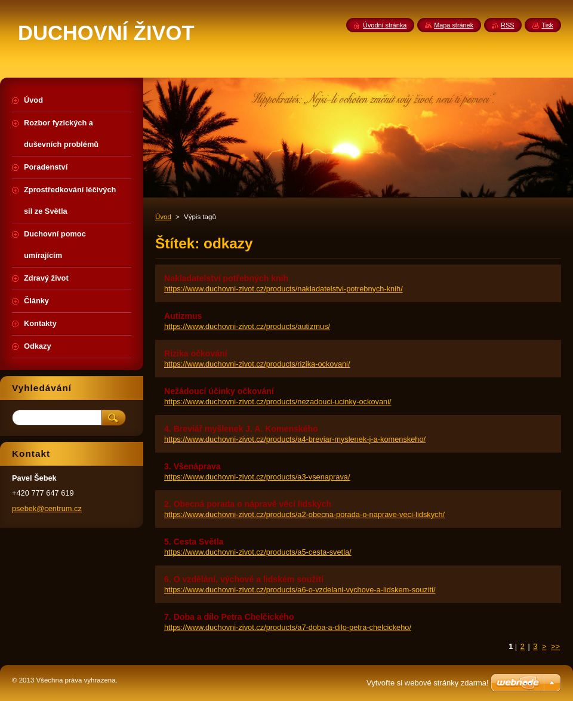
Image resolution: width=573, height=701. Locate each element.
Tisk (547, 25)
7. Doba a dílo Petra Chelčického (229, 617)
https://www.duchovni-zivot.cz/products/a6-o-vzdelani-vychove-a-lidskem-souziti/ (299, 589)
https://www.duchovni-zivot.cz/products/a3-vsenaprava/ (257, 476)
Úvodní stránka (384, 25)
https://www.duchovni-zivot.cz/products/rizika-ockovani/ (257, 363)
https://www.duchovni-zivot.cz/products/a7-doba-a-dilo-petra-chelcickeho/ (287, 627)
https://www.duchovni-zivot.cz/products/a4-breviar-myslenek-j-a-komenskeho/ (295, 439)
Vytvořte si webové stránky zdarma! (427, 682)
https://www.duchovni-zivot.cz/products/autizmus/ (247, 326)
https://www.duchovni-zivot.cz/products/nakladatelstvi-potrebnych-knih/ (283, 288)
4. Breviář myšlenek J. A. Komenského (241, 428)
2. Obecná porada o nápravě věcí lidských (247, 504)
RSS (507, 25)
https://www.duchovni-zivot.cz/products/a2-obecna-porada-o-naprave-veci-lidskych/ (304, 514)
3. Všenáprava (192, 466)
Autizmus (183, 316)
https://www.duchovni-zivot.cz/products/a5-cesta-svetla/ (258, 552)
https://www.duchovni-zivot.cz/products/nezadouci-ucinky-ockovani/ (278, 401)
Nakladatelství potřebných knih (226, 278)
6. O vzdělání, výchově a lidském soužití (244, 579)
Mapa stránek (453, 25)
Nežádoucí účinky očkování (219, 391)
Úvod (163, 216)
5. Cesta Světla (193, 541)
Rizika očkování (195, 353)
